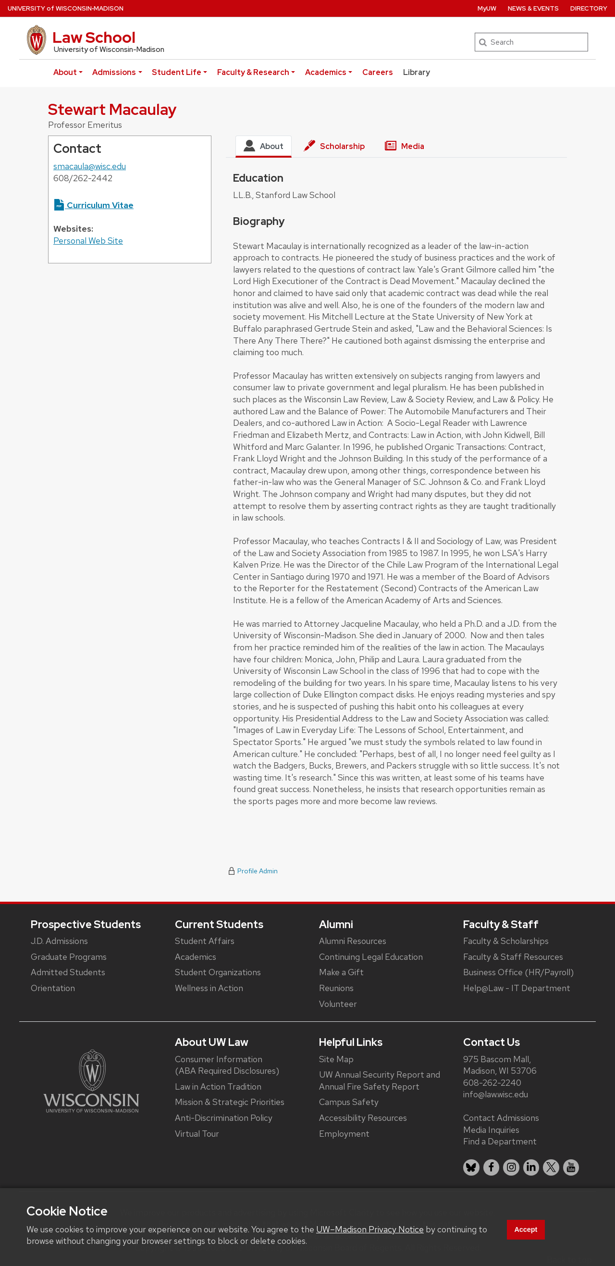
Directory (588, 8)
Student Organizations (218, 972)
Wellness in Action (209, 987)
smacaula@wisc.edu (89, 166)
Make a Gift (341, 972)
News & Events (533, 8)
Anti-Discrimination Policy (223, 1117)
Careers (377, 72)
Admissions (114, 72)
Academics (325, 72)
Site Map (336, 1059)
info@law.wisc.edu (495, 1094)
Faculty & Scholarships (506, 940)
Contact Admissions (501, 1117)
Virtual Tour (197, 1133)
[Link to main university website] (91, 1080)
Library (416, 72)
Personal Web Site (88, 240)
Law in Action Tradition (218, 1086)
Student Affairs (204, 940)
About (65, 72)
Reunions (336, 987)
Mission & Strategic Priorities (229, 1101)
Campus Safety (349, 1101)
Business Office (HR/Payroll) (518, 972)
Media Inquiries (491, 1129)
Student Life (176, 72)
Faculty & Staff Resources (513, 956)
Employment (344, 1133)
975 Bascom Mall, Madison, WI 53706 (500, 1065)
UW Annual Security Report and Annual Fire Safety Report (379, 1080)
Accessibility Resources (363, 1117)
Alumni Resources (352, 940)
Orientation (53, 987)
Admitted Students (68, 972)
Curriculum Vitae (93, 205)
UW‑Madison (65, 8)
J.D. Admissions (59, 940)
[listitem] (471, 1167)
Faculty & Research (253, 72)
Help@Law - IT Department (516, 987)
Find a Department (500, 1141)
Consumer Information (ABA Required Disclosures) (227, 1065)
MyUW (487, 8)
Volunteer (338, 1003)
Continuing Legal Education (371, 956)
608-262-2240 (492, 1082)
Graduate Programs (69, 956)
